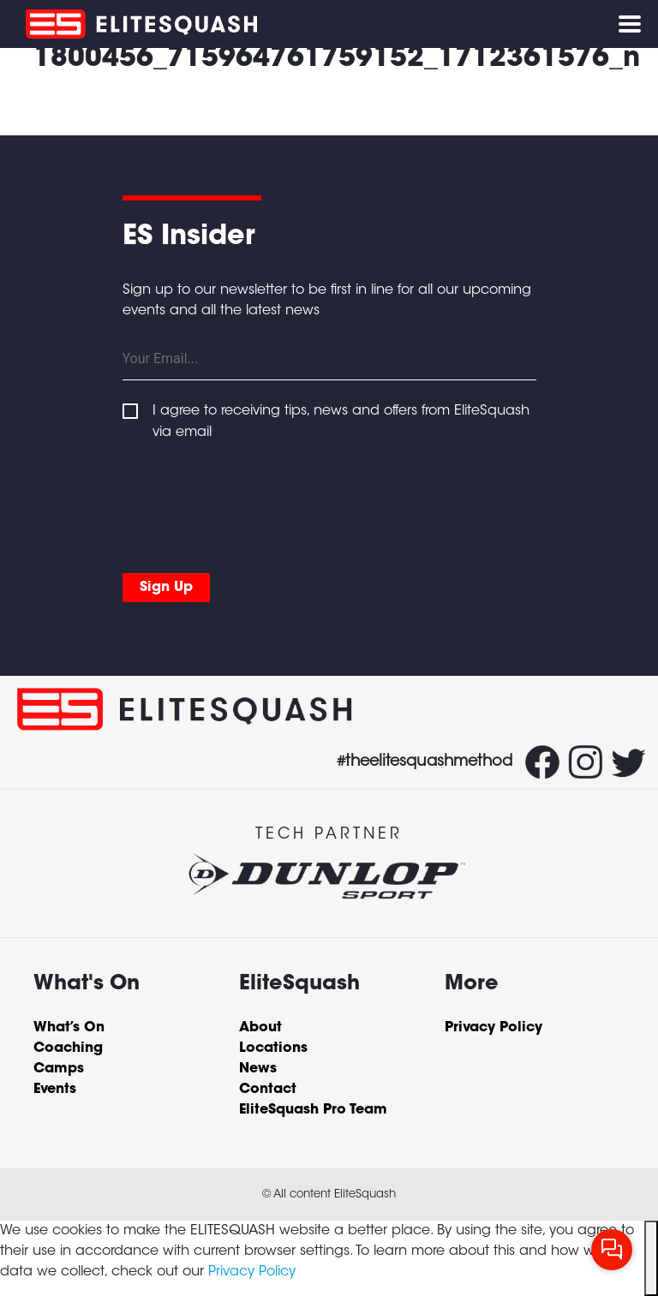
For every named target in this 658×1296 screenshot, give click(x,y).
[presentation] (253, 502)
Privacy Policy (252, 1272)
